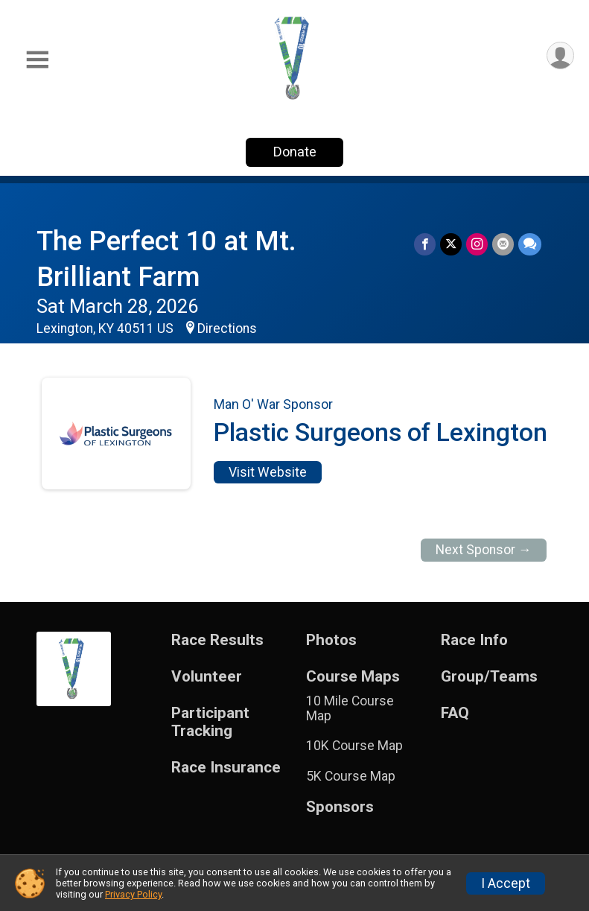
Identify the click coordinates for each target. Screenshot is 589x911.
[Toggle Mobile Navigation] (37, 60)
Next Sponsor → (484, 549)
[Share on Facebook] (425, 244)
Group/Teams (489, 676)
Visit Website (268, 472)
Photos (331, 640)
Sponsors (340, 807)
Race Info (474, 640)
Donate (294, 151)
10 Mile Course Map (350, 708)
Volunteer (206, 676)
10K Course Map (354, 745)
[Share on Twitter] (451, 244)
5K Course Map (350, 776)
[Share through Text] (529, 244)
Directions (227, 328)
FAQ (455, 713)
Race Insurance (226, 767)
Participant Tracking (210, 722)
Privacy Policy (133, 894)
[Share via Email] (503, 244)
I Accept (505, 883)
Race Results (217, 640)
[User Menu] (560, 55)
